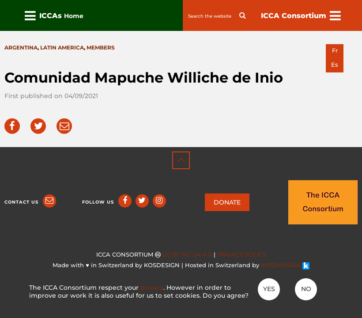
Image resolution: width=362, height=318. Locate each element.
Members (101, 47)
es (334, 64)
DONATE (227, 202)
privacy (151, 288)
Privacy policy (241, 254)
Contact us (21, 202)
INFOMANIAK (285, 265)
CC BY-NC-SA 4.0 (187, 254)
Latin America (62, 47)
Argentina (21, 47)
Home (73, 16)
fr (335, 50)
